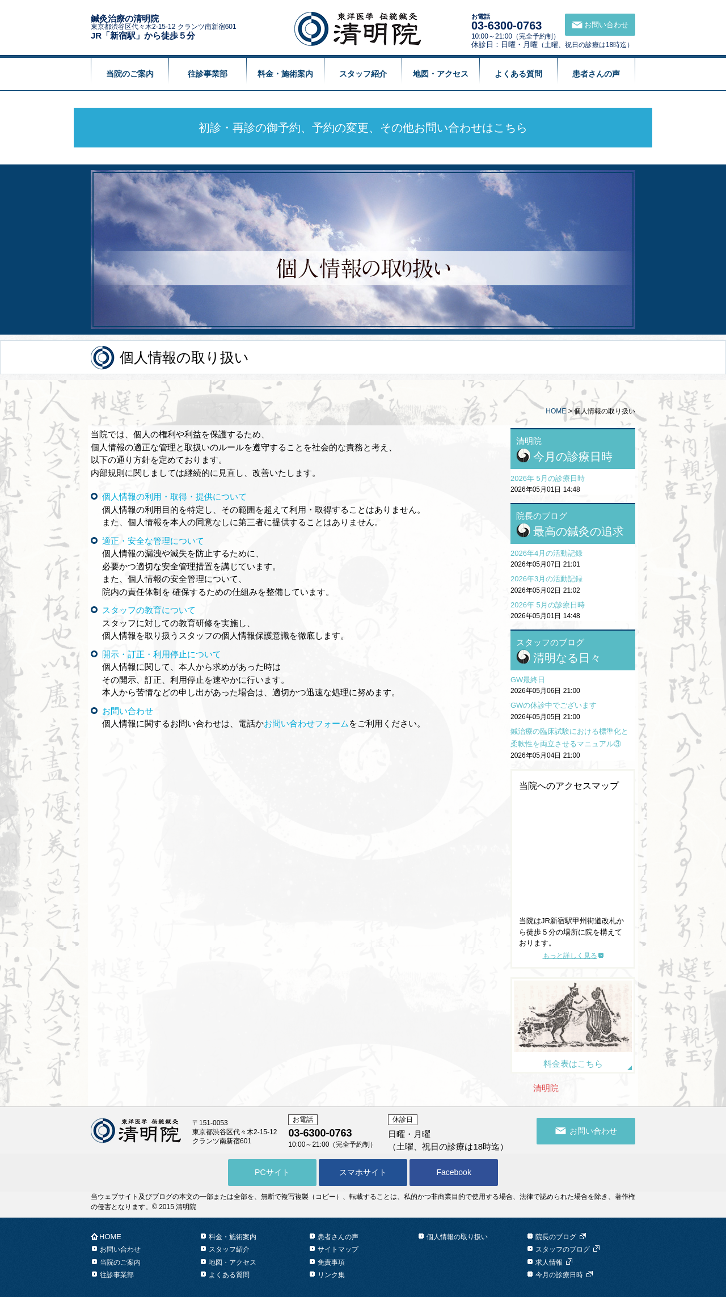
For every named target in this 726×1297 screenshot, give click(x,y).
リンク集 (331, 1275)
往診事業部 (207, 73)
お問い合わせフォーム (306, 723)
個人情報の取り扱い (457, 1237)
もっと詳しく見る (570, 956)
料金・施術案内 (285, 73)
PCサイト (272, 1172)
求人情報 (549, 1262)
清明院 (546, 1088)
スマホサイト (363, 1172)
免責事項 (331, 1262)
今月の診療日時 (573, 456)
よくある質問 (518, 73)
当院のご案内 (130, 73)
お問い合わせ (120, 1249)
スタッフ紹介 (363, 73)
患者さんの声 (596, 73)
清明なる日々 (567, 658)
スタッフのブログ (562, 1249)
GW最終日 (527, 679)
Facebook (453, 1172)
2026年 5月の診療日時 (547, 478)
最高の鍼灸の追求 (578, 531)
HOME (556, 411)
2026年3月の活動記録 (546, 578)
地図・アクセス (440, 73)
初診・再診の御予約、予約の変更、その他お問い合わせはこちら (363, 127)
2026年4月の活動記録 (546, 553)
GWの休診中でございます (553, 705)
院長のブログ (555, 1237)
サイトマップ (338, 1249)
